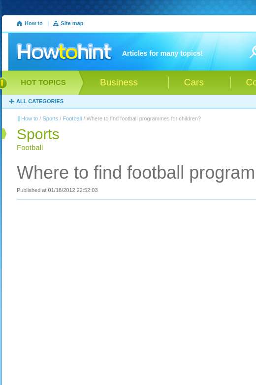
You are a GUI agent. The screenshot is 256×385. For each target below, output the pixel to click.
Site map (72, 23)
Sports (50, 118)
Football (72, 118)
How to (34, 23)
